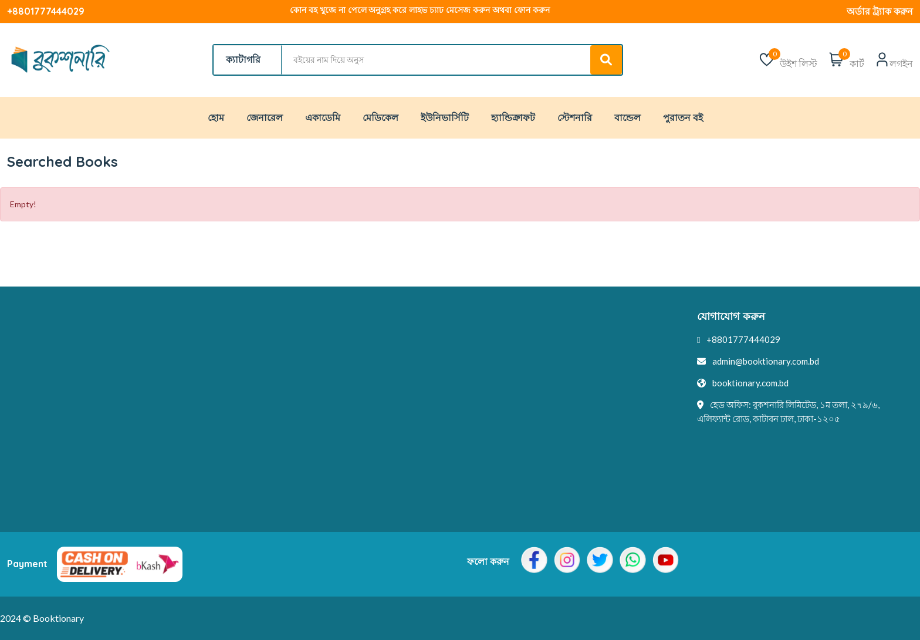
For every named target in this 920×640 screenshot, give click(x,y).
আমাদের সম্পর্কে (266, 383)
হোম (216, 117)
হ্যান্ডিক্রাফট (513, 117)
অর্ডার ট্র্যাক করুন (880, 11)
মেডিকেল (380, 117)
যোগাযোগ (255, 361)
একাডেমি (322, 117)
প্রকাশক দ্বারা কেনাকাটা (276, 448)
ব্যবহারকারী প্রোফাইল (503, 405)
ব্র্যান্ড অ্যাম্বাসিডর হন (502, 448)
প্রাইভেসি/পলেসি (36, 361)
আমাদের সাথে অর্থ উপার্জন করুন (525, 427)
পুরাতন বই (683, 117)
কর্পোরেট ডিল (261, 470)
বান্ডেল (627, 117)
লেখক (478, 361)
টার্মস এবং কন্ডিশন (38, 383)
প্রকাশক (480, 383)
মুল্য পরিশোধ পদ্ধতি (500, 470)
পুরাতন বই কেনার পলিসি (49, 405)
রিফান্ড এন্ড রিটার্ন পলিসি (49, 448)
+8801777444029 (45, 11)
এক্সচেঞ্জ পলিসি (33, 427)
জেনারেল (264, 117)
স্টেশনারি (574, 117)
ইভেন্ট (248, 405)
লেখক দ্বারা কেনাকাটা (274, 427)
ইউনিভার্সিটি (445, 117)
